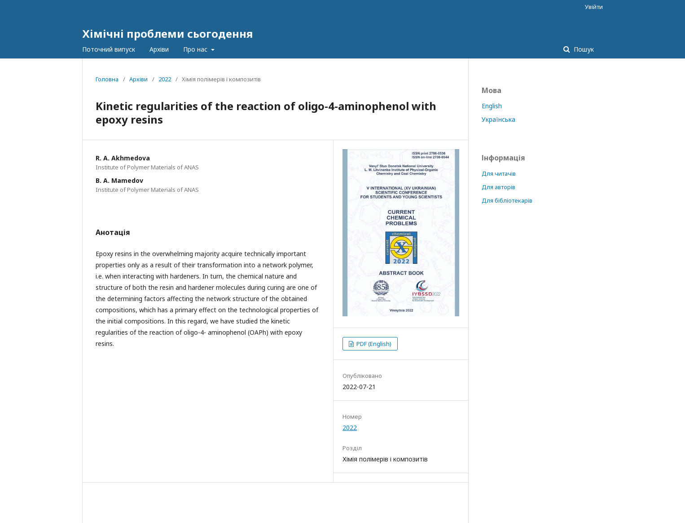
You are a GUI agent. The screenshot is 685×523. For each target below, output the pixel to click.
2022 (164, 79)
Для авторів (498, 187)
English (492, 106)
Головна (107, 79)
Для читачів (499, 173)
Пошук (583, 49)
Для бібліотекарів (507, 200)
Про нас (196, 49)
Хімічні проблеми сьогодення (167, 33)
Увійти (594, 7)
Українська (498, 119)
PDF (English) (373, 344)
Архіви (159, 49)
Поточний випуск (108, 49)
